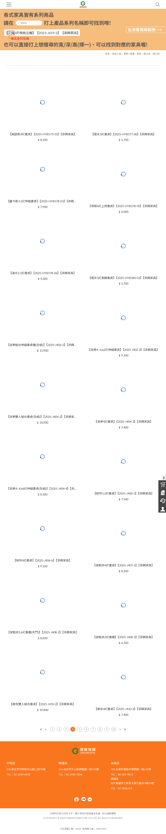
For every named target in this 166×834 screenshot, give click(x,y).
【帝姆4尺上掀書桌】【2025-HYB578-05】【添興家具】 (123, 206)
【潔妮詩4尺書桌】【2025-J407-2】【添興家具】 (123, 565)
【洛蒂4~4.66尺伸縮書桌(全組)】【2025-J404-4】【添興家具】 (42, 488)
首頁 (107, 53)
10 (113, 729)
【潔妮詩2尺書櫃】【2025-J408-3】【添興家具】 (123, 637)
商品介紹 (116, 53)
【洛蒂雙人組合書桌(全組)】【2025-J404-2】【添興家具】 (42, 416)
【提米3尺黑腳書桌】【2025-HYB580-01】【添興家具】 (123, 278)
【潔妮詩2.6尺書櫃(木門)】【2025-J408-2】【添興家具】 (42, 632)
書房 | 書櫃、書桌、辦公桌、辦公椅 (142, 53)
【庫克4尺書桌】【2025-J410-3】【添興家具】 (123, 709)
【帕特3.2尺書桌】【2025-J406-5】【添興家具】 (123, 493)
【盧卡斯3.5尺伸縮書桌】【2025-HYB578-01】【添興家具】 (42, 201)
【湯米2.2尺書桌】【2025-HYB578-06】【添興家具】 (42, 273)
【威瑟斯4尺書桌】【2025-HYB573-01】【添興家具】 (43, 134)
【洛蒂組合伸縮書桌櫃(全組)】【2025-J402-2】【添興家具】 (42, 345)
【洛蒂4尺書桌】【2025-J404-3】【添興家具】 (123, 421)
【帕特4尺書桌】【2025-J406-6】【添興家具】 (42, 560)
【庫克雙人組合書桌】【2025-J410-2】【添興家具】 (42, 704)
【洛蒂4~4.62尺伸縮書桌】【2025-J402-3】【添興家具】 (123, 349)
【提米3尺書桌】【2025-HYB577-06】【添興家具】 (123, 134)
